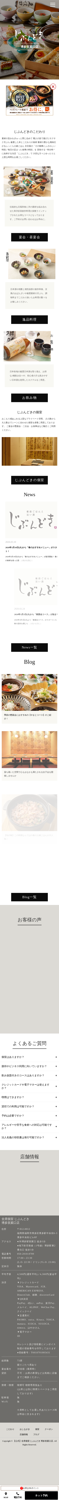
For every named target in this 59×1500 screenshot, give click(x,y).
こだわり (10, 1449)
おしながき (25, 1449)
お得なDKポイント (29, 1488)
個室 (37, 1449)
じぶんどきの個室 (29, 508)
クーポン (49, 1449)
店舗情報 (24, 1455)
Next (51, 475)
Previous (4, 475)
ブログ (36, 1455)
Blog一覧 (29, 929)
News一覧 (29, 678)
